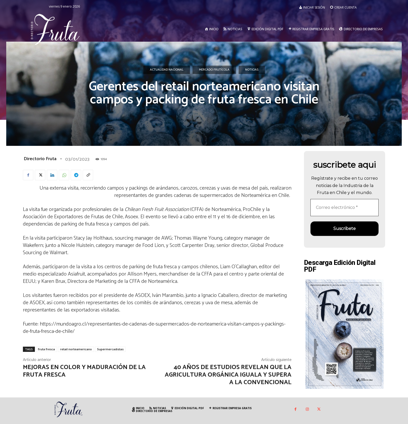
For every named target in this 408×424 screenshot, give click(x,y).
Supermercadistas (110, 349)
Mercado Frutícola (214, 70)
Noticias (252, 70)
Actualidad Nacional (166, 70)
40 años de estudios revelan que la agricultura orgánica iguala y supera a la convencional (228, 375)
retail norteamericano (76, 349)
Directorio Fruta (40, 159)
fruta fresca (46, 349)
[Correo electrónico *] (344, 207)
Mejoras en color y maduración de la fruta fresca (84, 371)
